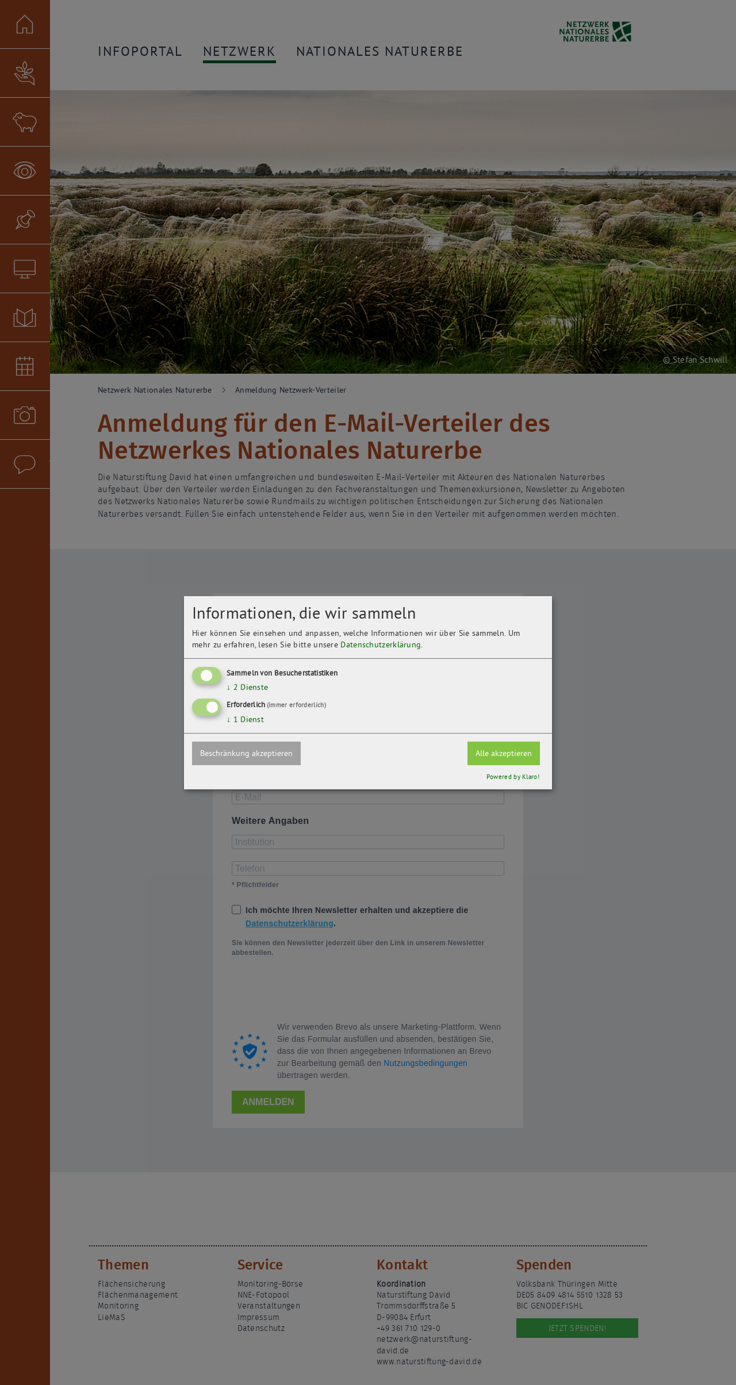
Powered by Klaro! (512, 777)
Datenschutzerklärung (380, 644)
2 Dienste (247, 687)
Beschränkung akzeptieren (246, 753)
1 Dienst (245, 719)
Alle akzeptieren (504, 753)
